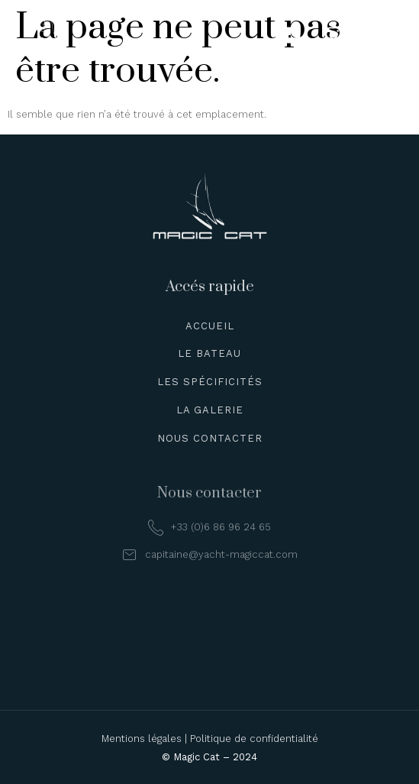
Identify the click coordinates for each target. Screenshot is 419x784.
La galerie (209, 410)
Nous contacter (210, 438)
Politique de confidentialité (254, 738)
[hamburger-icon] (386, 35)
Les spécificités (210, 381)
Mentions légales (142, 738)
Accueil (209, 326)
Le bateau (209, 353)
